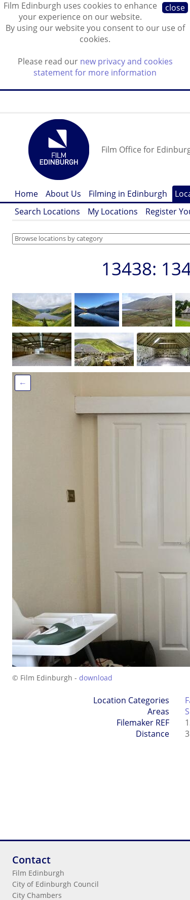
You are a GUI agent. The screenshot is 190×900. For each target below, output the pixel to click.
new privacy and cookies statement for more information (103, 67)
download (95, 677)
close (175, 7)
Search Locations (47, 211)
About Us (63, 193)
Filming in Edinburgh (128, 193)
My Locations (113, 211)
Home (26, 193)
